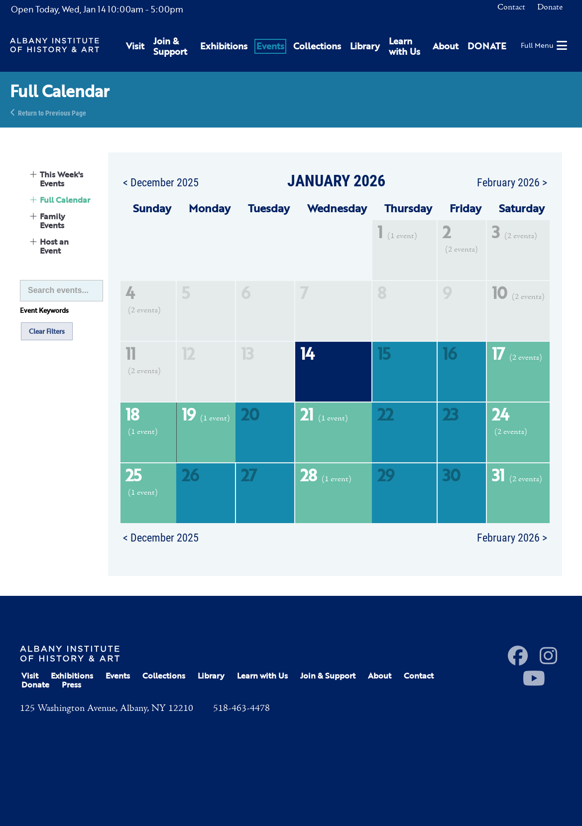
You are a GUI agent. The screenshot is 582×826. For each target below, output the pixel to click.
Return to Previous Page (52, 112)
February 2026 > (512, 181)
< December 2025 (161, 181)
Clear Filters (47, 331)
